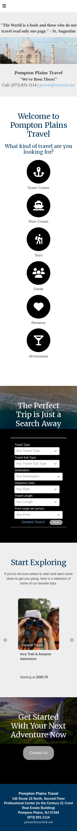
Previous (5, 640)
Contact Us (38, 753)
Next (72, 640)
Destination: (22, 470)
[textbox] (37, 450)
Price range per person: (30, 508)
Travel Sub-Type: (26, 457)
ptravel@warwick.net (57, 85)
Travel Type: (22, 444)
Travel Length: (24, 495)
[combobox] (37, 451)
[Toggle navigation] (4, 7)
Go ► (56, 522)
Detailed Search (33, 522)
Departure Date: (25, 483)
